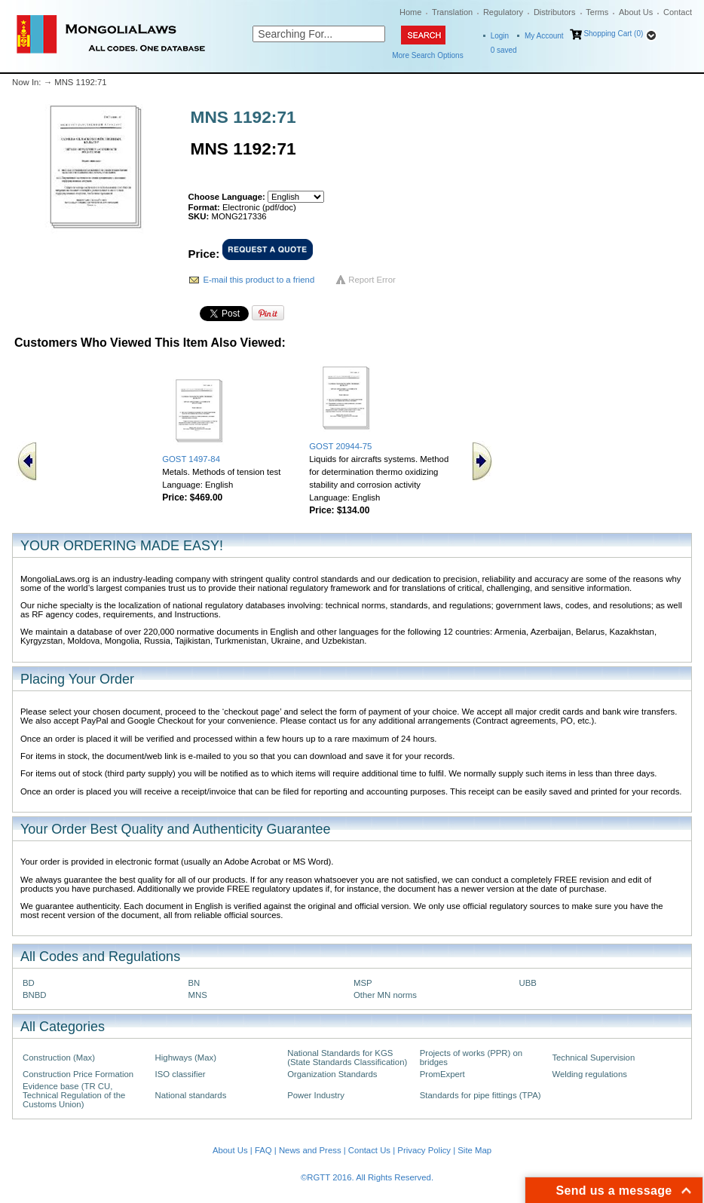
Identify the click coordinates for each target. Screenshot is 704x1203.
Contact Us (369, 1150)
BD (29, 982)
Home (410, 12)
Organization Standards (332, 1074)
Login (500, 36)
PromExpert (442, 1074)
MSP (363, 982)
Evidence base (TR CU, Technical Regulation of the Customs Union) (74, 1095)
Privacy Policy (424, 1150)
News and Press (310, 1150)
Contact (677, 12)
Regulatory (503, 12)
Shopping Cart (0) (613, 33)
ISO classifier (180, 1074)
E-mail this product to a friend (259, 279)
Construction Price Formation (78, 1074)
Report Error (372, 279)
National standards (191, 1095)
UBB (528, 982)
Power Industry (315, 1095)
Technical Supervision (593, 1057)
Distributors (555, 12)
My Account (544, 36)
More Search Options (428, 55)
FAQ (263, 1150)
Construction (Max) (59, 1057)
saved (504, 50)
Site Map (474, 1150)
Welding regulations (589, 1074)
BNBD (35, 994)
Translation (452, 12)
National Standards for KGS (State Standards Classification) (347, 1057)
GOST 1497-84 (191, 459)
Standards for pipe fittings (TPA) (480, 1095)
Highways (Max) (185, 1057)
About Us (636, 12)
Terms (597, 12)
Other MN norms (385, 994)
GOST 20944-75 (340, 446)
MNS (197, 994)
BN (194, 982)
